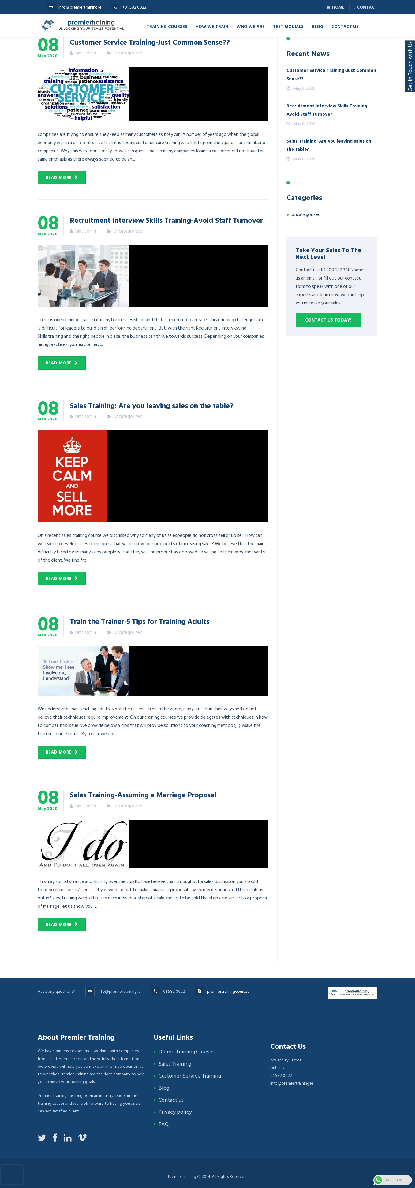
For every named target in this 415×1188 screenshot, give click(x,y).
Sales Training (175, 1064)
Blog (317, 26)
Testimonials (288, 26)
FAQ (164, 1124)
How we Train (212, 26)
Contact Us (345, 26)
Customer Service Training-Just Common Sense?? (150, 41)
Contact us (171, 1100)
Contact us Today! (328, 320)
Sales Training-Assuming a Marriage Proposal (143, 794)
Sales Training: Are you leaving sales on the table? (152, 405)
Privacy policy (175, 1112)
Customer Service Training (190, 1075)
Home (336, 7)
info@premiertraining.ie (80, 7)
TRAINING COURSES (167, 26)
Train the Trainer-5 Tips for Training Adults (139, 621)
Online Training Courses (187, 1051)
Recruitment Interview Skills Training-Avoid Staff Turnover (166, 219)
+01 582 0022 (134, 7)
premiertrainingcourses (228, 991)
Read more (59, 177)
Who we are (251, 26)
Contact (365, 7)
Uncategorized (128, 53)
